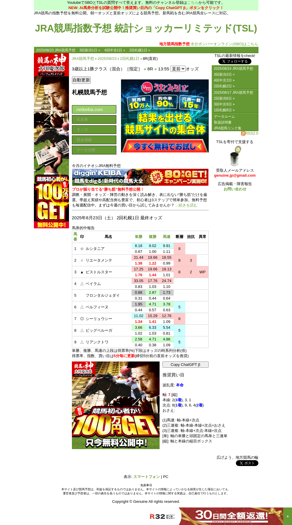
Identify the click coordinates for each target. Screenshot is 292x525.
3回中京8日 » (224, 104)
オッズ (82, 129)
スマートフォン (146, 476)
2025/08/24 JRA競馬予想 (233, 69)
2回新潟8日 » (224, 98)
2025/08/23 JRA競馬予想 (55, 50)
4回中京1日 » (114, 50)
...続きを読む (186, 205)
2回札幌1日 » (139, 50)
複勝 (152, 236)
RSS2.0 (249, 133)
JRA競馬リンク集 (228, 128)
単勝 (138, 236)
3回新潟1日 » (90, 50)
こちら (192, 2)
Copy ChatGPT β (186, 364)
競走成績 (84, 140)
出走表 (82, 119)
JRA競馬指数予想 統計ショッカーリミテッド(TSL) (146, 28)
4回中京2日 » (224, 80)
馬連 (166, 236)
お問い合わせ (235, 189)
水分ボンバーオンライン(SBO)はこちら (208, 44)
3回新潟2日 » (224, 74)
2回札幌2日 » (224, 86)
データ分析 (86, 150)
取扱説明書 (222, 122)
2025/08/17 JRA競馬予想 (233, 93)
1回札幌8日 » (224, 110)
